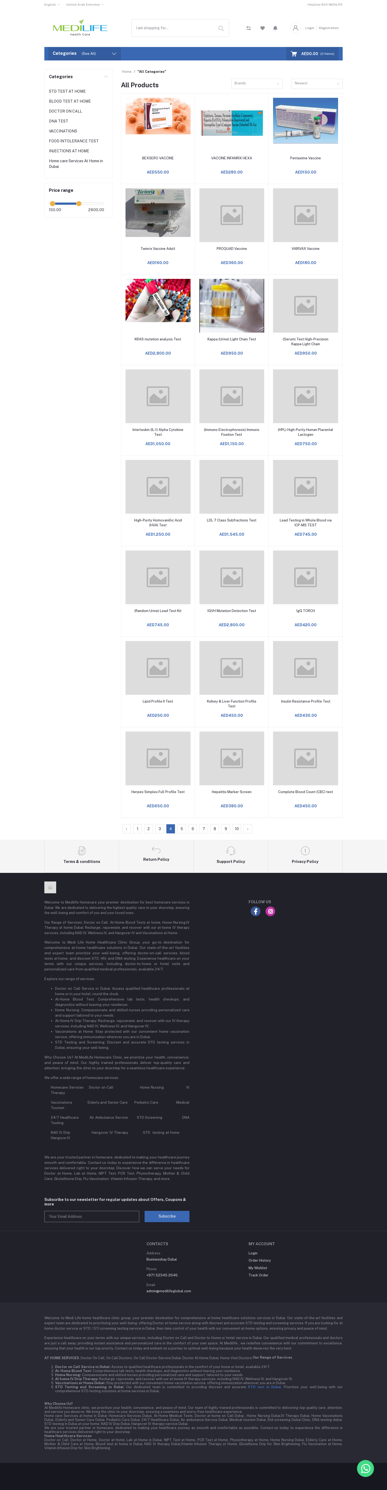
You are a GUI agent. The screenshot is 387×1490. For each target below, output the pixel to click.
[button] (275, 28)
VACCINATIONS (63, 131)
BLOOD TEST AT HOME (70, 101)
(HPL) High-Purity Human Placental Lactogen (305, 432)
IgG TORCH (305, 611)
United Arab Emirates (83, 4)
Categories (61, 76)
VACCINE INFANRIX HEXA (231, 158)
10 (237, 829)
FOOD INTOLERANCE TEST (74, 141)
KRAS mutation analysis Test (158, 339)
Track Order (258, 1275)
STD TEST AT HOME (67, 91)
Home (127, 72)
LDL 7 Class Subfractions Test (231, 520)
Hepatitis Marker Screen (232, 792)
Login (309, 28)
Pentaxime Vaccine (305, 158)
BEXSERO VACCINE (158, 158)
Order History (260, 1260)
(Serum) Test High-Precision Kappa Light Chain (305, 341)
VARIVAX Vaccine (306, 249)
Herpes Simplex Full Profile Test (158, 792)
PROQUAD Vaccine (232, 249)
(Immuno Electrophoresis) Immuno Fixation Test (231, 432)
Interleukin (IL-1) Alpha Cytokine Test (157, 432)
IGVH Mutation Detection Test (231, 611)
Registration (329, 28)
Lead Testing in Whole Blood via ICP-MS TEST (306, 522)
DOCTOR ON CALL (65, 111)
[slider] (52, 203)
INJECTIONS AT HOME (69, 151)
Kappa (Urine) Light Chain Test (231, 339)
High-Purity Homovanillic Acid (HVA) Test (158, 522)
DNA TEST (58, 121)
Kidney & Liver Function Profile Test (231, 703)
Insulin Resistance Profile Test (305, 701)
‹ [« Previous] (126, 829)
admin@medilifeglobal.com (168, 1291)
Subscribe (167, 1216)
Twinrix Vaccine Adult (158, 249)
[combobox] (180, 28)
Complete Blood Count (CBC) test (305, 792)
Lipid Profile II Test (158, 701)
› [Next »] (247, 829)
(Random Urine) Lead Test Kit (157, 611)
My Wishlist (258, 1268)
